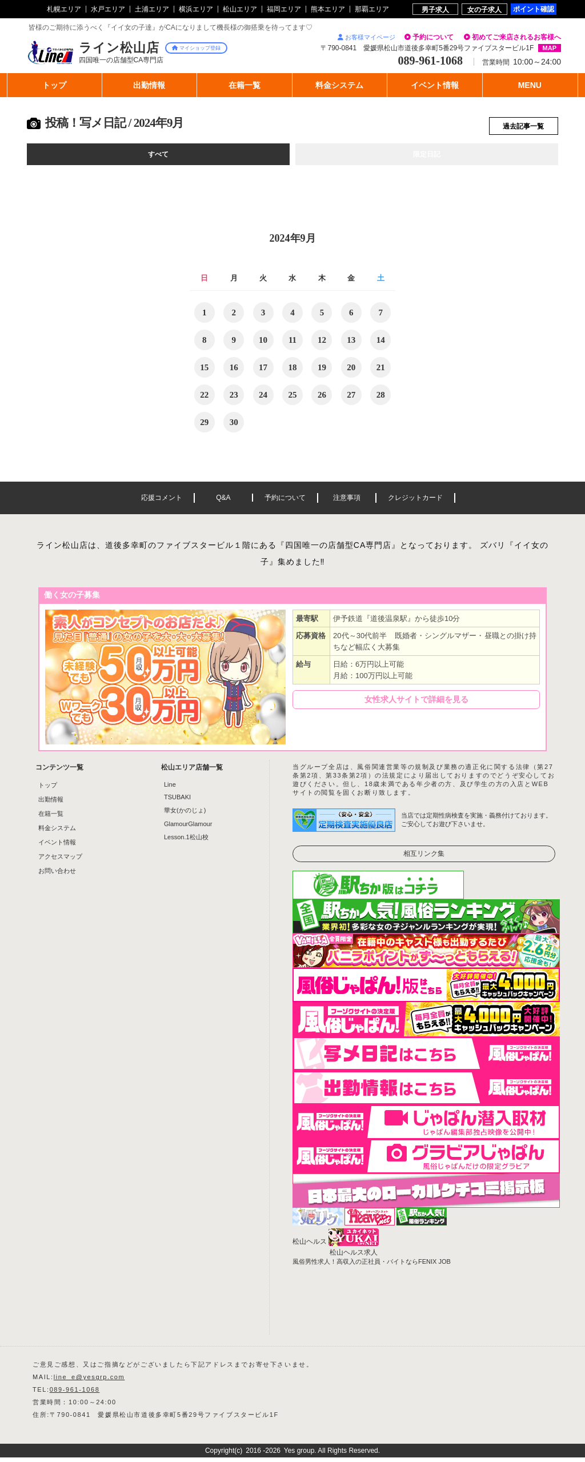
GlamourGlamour (188, 828)
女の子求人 (484, 9)
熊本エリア (328, 9)
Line (170, 789)
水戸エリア (108, 9)
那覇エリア (372, 9)
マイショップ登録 (196, 48)
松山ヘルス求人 (354, 1257)
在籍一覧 (50, 818)
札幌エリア (64, 9)
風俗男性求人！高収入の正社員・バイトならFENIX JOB (371, 1266)
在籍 (245, 85)
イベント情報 (57, 846)
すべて (158, 158)
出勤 (149, 85)
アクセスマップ (60, 861)
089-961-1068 (75, 1394)
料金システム (57, 832)
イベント (435, 85)
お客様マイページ (366, 37)
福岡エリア (284, 9)
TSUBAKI (177, 801)
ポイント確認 (533, 9)
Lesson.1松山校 (186, 841)
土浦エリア (152, 9)
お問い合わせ (57, 875)
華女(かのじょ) (185, 814)
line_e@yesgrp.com (89, 1381)
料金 (339, 85)
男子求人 (435, 9)
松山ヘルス (309, 1246)
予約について (433, 37)
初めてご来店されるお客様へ (516, 37)
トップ (54, 85)
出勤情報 (50, 803)
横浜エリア (196, 9)
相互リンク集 (423, 858)
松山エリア (240, 9)
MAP (549, 48)
